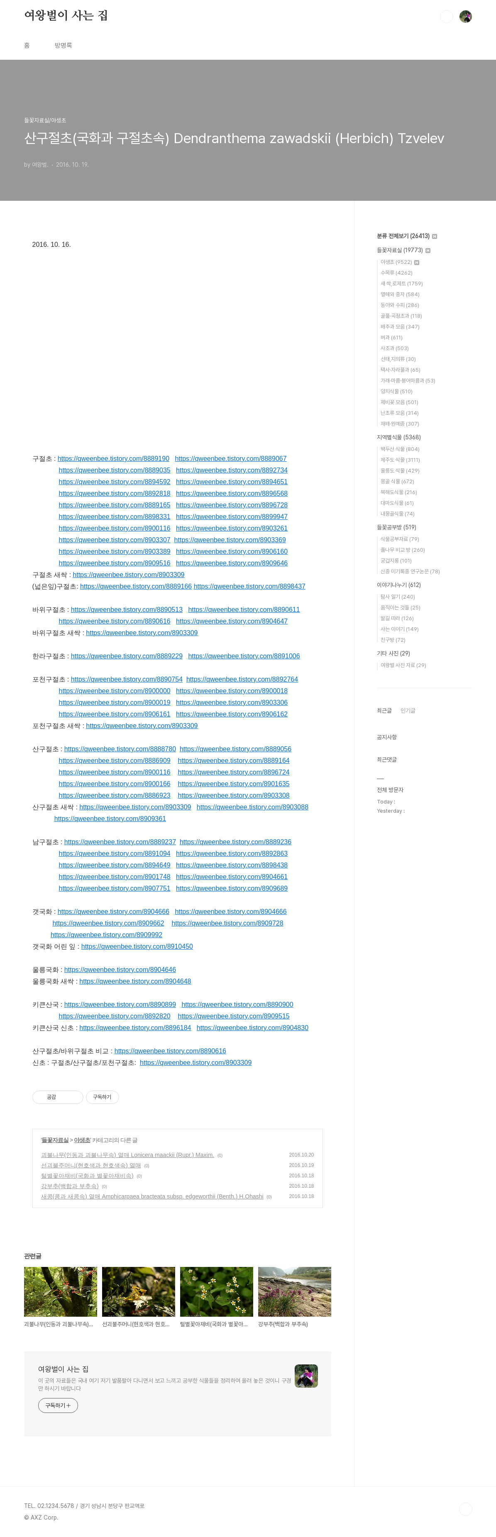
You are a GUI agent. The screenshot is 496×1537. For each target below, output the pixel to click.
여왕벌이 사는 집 (66, 16)
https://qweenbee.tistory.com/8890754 (127, 679)
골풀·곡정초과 (401, 316)
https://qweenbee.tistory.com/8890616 (115, 621)
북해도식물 (399, 492)
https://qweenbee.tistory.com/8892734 (232, 470)
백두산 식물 (400, 449)
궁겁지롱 (396, 561)
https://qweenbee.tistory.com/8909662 (108, 923)
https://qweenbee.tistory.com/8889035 (115, 470)
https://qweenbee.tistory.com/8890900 (237, 1004)
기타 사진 (393, 653)
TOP (465, 1509)
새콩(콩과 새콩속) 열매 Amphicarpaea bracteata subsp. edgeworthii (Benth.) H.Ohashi (152, 1196)
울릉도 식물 (400, 471)
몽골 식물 (397, 481)
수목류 (397, 273)
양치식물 (397, 391)
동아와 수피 (400, 305)
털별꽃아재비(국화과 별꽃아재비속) (87, 1175)
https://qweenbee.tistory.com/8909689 (232, 888)
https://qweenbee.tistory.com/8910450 (137, 946)
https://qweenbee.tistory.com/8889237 (120, 841)
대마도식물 (397, 503)
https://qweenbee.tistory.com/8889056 (235, 749)
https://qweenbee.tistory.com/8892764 (242, 679)
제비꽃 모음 (399, 402)
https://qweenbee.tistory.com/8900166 (115, 783)
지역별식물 (399, 437)
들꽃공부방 (396, 527)
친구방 (393, 640)
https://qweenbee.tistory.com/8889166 (136, 586)
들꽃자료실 (55, 1140)
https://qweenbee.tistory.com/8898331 (115, 516)
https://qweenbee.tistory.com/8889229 (127, 656)
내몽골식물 (398, 514)
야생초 (82, 1140)
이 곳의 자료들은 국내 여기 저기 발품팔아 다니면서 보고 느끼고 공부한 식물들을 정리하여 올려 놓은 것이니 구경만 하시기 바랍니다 (164, 1384)
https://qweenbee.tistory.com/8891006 (244, 656)
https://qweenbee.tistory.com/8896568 (232, 493)
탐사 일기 (398, 597)
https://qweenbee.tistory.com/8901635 (234, 783)
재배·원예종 (400, 424)
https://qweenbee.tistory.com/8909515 (234, 1016)
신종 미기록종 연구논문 (410, 571)
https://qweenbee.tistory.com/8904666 (113, 911)
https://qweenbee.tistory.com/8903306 (232, 702)
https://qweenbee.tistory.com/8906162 (232, 714)
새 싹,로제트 (402, 283)
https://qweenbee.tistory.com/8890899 (120, 1004)
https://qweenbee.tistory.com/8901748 (115, 876)
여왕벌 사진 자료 (403, 665)
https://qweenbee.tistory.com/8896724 (234, 772)
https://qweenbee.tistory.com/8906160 (232, 551)
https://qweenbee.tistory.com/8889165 (115, 505)
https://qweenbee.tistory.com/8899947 (232, 516)
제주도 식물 (400, 460)
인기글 (408, 710)
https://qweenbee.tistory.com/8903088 (252, 807)
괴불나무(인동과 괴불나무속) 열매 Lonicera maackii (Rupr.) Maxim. (128, 1155)
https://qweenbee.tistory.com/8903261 (232, 528)
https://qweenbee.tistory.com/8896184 (135, 1027)
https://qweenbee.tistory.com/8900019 (115, 702)
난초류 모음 (400, 413)
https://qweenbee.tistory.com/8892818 (115, 493)
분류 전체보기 (407, 236)
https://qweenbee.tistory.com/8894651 (232, 481)
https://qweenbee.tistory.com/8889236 (235, 841)
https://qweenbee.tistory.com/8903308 (234, 795)
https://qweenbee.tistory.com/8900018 (232, 690)
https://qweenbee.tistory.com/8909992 (106, 934)
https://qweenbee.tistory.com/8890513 (127, 609)
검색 (446, 16)
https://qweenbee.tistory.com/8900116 (115, 528)
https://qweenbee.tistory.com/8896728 (232, 505)
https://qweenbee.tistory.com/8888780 (120, 749)
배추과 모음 (400, 327)
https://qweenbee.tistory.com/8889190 (113, 458)
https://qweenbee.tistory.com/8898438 (232, 865)
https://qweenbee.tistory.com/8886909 (115, 760)
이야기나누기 (399, 585)
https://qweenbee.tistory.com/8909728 (227, 923)
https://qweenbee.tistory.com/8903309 (128, 574)
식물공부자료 (400, 539)
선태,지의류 (398, 359)
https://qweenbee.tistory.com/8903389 (115, 551)
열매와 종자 (400, 294)
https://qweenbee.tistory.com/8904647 (232, 621)
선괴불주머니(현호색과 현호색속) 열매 (91, 1165)
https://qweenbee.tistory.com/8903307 (115, 539)
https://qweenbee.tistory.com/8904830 (252, 1027)
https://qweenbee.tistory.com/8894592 (115, 481)
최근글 (384, 710)
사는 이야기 (400, 629)
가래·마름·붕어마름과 (408, 381)
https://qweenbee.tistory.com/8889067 (230, 458)
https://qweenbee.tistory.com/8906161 (115, 714)
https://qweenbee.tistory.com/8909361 (110, 818)
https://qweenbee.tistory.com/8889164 (233, 760)
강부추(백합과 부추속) (70, 1186)
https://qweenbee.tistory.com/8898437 (249, 586)
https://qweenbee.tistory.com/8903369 (230, 539)
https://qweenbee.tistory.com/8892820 (115, 1016)
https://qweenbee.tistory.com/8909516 (115, 563)
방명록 (63, 45)
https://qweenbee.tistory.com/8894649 (115, 865)
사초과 (395, 348)
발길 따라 (397, 618)
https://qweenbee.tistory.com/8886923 (115, 795)
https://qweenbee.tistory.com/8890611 (244, 609)
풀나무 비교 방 (403, 550)
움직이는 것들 (400, 607)
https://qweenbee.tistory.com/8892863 (232, 853)
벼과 (392, 337)
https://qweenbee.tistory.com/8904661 (232, 876)
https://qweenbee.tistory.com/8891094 (115, 853)
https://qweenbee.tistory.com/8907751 (115, 888)
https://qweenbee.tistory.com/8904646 (120, 969)
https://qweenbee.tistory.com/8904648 (135, 981)
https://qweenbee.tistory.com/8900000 (115, 690)
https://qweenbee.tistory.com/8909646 (232, 563)
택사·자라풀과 (400, 370)
